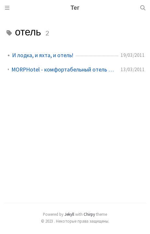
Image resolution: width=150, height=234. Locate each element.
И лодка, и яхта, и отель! (42, 55)
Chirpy (89, 214)
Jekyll (69, 214)
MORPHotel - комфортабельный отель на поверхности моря (63, 69)
